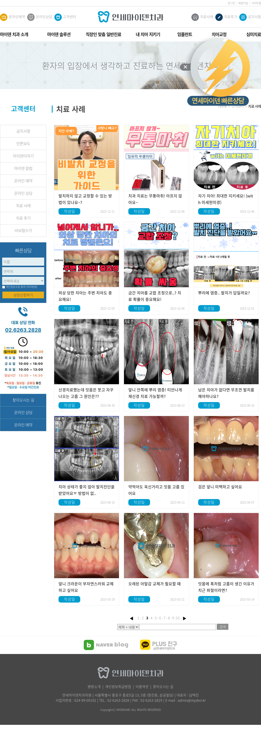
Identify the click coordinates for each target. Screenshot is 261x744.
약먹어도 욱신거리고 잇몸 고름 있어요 (156, 490)
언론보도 (23, 143)
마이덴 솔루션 (58, 34)
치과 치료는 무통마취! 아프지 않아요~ (155, 199)
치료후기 (226, 17)
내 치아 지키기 (148, 34)
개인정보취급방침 (118, 686)
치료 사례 (23, 206)
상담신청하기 (23, 294)
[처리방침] (31, 287)
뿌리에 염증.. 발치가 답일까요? (224, 293)
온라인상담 (39, 17)
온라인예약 (12, 17)
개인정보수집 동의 (15, 287)
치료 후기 (23, 218)
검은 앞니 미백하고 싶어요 (220, 487)
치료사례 (202, 17)
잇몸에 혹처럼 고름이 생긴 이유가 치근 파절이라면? (226, 587)
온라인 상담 (23, 193)
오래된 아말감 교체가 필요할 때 (154, 584)
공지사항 (250, 17)
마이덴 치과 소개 (14, 34)
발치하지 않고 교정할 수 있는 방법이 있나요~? (85, 199)
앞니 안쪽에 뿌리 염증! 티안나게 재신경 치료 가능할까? (155, 393)
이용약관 (142, 686)
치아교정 (219, 34)
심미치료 (253, 34)
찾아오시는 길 (23, 400)
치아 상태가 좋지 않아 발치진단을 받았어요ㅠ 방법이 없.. (87, 490)
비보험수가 (23, 230)
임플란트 (184, 34)
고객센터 (65, 17)
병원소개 (94, 686)
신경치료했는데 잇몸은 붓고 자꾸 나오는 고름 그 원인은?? (86, 393)
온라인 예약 (23, 181)
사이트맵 (256, 3)
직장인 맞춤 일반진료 (103, 34)
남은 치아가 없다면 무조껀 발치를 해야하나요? (226, 393)
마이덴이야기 (23, 156)
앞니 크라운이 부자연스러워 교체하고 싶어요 (86, 587)
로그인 (231, 3)
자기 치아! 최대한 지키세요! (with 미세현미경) (225, 199)
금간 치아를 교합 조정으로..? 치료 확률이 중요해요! (154, 296)
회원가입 (243, 3)
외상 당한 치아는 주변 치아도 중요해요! (85, 296)
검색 (223, 626)
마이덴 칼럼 (23, 168)
